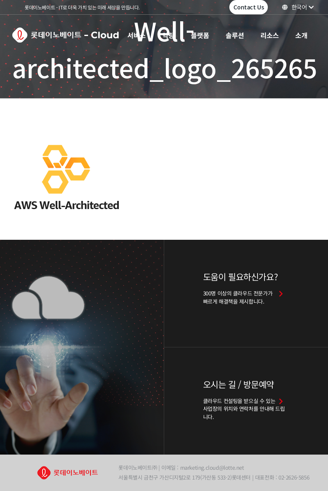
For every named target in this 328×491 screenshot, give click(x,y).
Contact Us (248, 7)
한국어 (298, 7)
